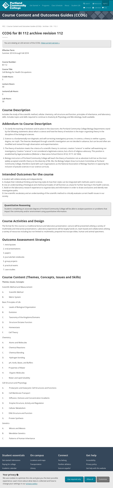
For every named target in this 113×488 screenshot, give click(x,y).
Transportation (35, 464)
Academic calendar (9, 468)
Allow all (90, 479)
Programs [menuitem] (45, 5)
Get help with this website (96, 468)
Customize (103, 479)
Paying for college (9, 464)
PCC (3, 26)
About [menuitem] (67, 5)
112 (55, 26)
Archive (46, 26)
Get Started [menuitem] (34, 5)
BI (51, 26)
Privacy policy (91, 464)
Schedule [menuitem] (57, 5)
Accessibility (90, 460)
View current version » (50, 43)
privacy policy (31, 483)
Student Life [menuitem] (75, 5)
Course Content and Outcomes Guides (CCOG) (44, 15)
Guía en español (64, 468)
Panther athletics (64, 464)
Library (33, 468)
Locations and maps (37, 460)
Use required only (74, 479)
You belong (62, 460)
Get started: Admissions (11, 460)
